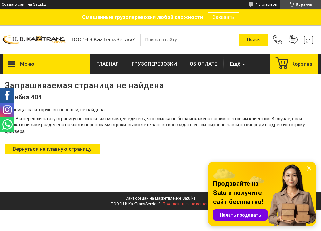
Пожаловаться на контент (186, 204)
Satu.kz (188, 198)
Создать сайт (14, 4)
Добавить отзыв (293, 39)
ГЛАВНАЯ (107, 64)
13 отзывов (266, 4)
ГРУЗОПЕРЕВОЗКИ (154, 64)
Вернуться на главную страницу (52, 149)
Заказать (223, 17)
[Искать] (253, 40)
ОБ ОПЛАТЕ (203, 64)
